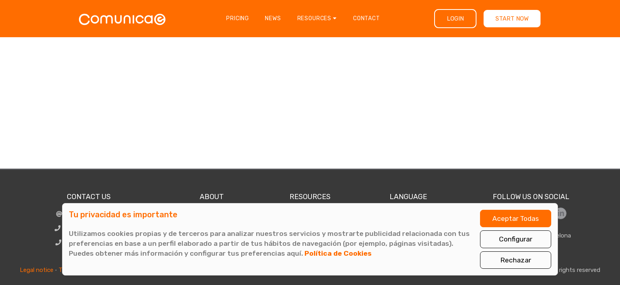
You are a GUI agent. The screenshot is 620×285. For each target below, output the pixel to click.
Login (455, 18)
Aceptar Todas (515, 218)
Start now (512, 18)
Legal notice (36, 270)
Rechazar (515, 260)
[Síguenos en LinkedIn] (561, 213)
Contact (366, 18)
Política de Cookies (338, 253)
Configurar (515, 239)
